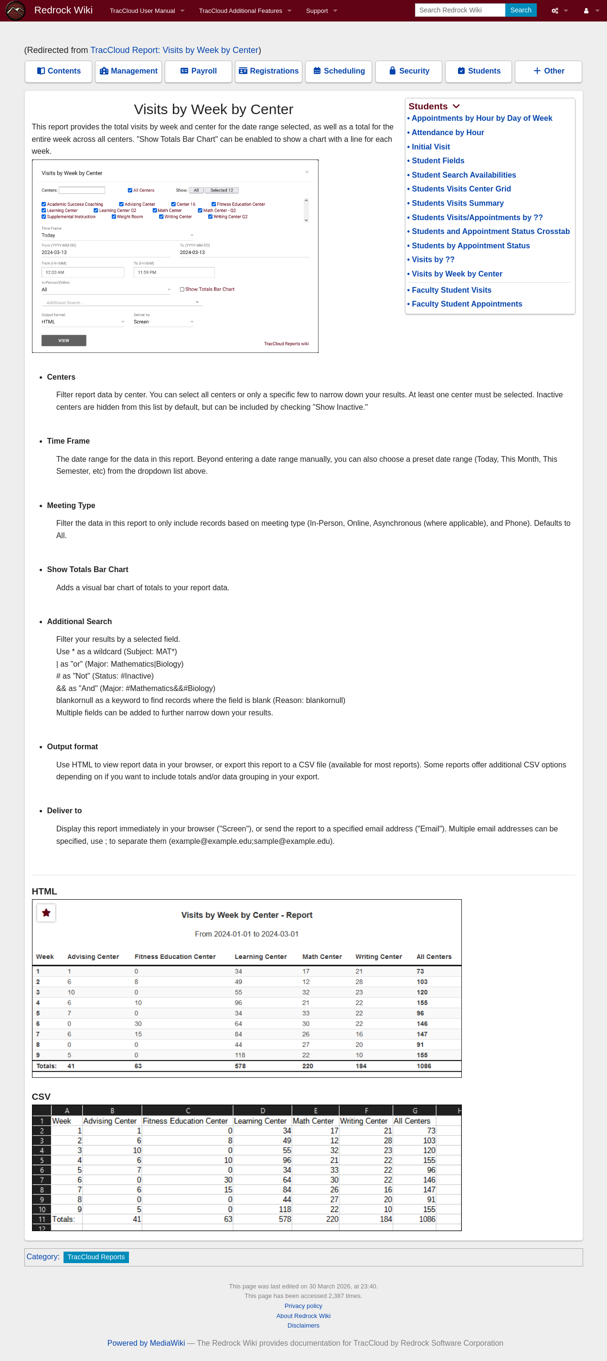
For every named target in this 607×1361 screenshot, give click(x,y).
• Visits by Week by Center (454, 274)
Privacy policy (303, 1305)
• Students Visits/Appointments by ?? (475, 217)
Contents (58, 71)
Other (548, 71)
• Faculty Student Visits (449, 290)
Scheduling (338, 71)
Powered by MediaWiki (146, 1343)
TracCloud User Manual (142, 10)
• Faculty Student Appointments (464, 304)
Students (479, 71)
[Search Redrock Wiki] (461, 10)
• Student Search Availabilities (461, 175)
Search (521, 10)
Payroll (198, 71)
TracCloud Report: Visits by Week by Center (174, 50)
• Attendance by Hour (445, 132)
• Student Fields (435, 161)
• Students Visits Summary (455, 203)
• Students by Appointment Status (468, 246)
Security (409, 71)
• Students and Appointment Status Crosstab (488, 231)
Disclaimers (303, 1325)
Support (317, 10)
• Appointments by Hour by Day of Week (479, 118)
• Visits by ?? (431, 259)
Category (42, 1257)
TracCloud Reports (96, 1257)
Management (128, 71)
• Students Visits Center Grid (459, 189)
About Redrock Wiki (304, 1315)
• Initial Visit (428, 147)
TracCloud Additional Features (240, 10)
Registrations (268, 71)
